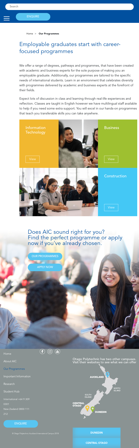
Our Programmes (14, 369)
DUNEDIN (96, 433)
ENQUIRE (33, 16)
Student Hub (12, 391)
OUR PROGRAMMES (45, 256)
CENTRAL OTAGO (97, 443)
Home (29, 34)
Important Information (17, 376)
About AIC (10, 361)
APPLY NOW (45, 267)
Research (9, 384)
